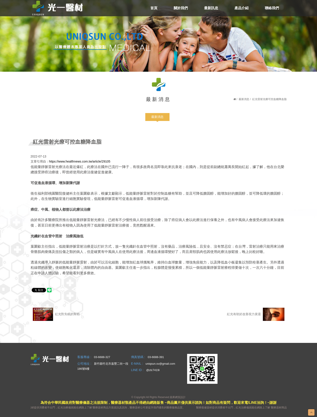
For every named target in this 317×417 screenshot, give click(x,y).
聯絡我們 (272, 8)
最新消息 (244, 99)
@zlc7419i (153, 370)
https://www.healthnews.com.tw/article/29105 (80, 161)
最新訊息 (211, 8)
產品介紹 (241, 8)
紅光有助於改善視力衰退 (255, 314)
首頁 (153, 8)
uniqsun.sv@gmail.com (160, 363)
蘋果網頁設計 (178, 397)
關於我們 (181, 8)
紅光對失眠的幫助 (56, 314)
